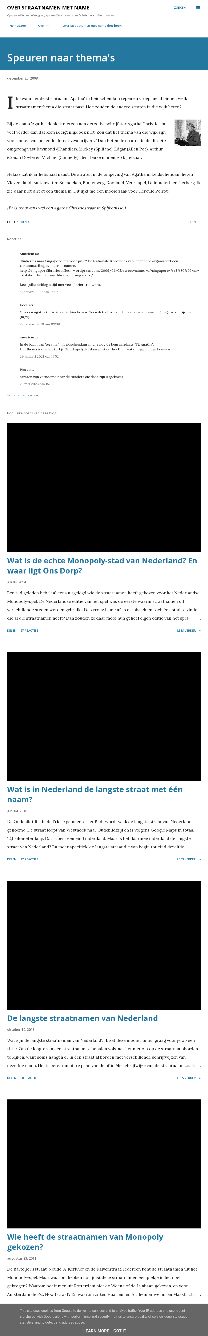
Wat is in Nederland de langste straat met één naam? (95, 794)
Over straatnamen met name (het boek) (90, 26)
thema (24, 222)
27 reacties (29, 630)
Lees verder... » (189, 630)
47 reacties (29, 859)
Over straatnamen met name (48, 7)
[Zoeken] (180, 7)
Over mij (42, 26)
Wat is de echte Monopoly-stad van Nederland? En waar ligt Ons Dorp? (102, 565)
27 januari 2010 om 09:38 (40, 324)
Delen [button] (191, 222)
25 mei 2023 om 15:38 (36, 384)
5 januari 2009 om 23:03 (39, 292)
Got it (120, 1330)
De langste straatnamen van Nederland (82, 1018)
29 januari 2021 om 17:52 (39, 356)
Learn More (96, 1330)
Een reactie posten (22, 395)
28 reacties (29, 1078)
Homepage (15, 26)
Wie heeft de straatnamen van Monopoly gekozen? (85, 1242)
